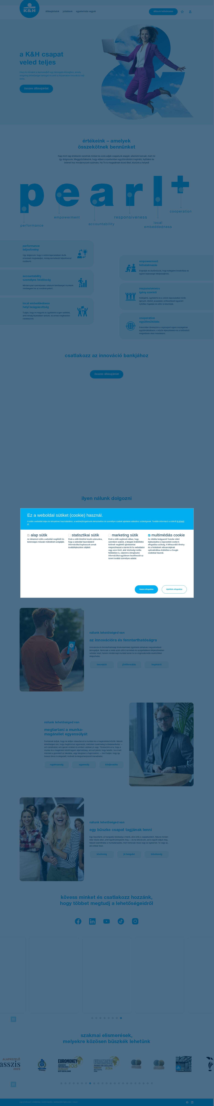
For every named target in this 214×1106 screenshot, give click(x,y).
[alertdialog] (107, 553)
